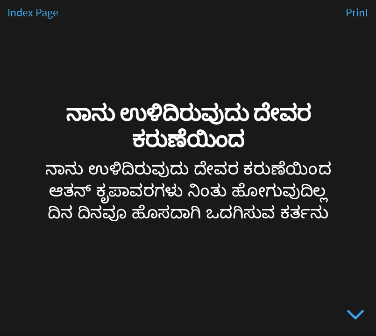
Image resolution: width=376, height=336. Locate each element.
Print (357, 13)
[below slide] (355, 316)
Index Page (32, 13)
